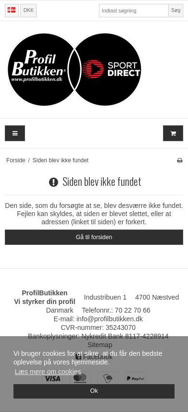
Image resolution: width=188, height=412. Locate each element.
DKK (29, 10)
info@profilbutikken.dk (109, 319)
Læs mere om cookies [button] (48, 372)
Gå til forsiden (94, 237)
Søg (175, 10)
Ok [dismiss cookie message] (94, 391)
